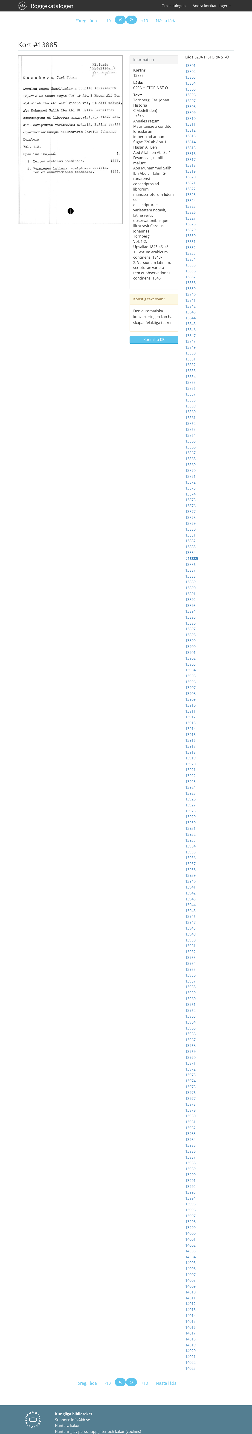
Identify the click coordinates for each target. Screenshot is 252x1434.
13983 (190, 1133)
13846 (190, 329)
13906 (190, 681)
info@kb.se (80, 1419)
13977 (190, 1098)
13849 (190, 347)
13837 (190, 277)
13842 (190, 306)
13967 (190, 1039)
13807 (190, 100)
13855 (190, 382)
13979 (190, 1110)
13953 (190, 957)
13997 (190, 1215)
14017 (190, 1333)
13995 (190, 1204)
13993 (190, 1192)
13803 (190, 77)
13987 (190, 1157)
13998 (190, 1221)
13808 (190, 106)
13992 (190, 1186)
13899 (190, 640)
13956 (190, 975)
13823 (190, 194)
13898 (190, 634)
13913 (190, 722)
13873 (190, 488)
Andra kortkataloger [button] (212, 5)
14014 (190, 1315)
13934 (190, 846)
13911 (190, 711)
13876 (190, 505)
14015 (190, 1321)
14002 (190, 1245)
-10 (108, 20)
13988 (190, 1162)
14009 (190, 1286)
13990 (190, 1174)
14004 (190, 1257)
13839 (190, 288)
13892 (190, 599)
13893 (190, 605)
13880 (190, 529)
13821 (190, 182)
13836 (190, 271)
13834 (190, 259)
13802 (190, 71)
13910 (190, 705)
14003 (190, 1251)
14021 (190, 1356)
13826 (190, 212)
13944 (190, 904)
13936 (190, 857)
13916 (190, 740)
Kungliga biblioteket (73, 1413)
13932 (190, 834)
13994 (190, 1198)
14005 (190, 1262)
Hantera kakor (67, 1425)
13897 (190, 628)
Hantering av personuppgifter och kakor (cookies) (98, 1431)
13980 (190, 1115)
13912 (190, 717)
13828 (190, 224)
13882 (190, 540)
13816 (190, 153)
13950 (190, 940)
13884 (190, 552)
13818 (190, 165)
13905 (190, 675)
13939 (190, 875)
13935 (190, 852)
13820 (190, 177)
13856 (190, 388)
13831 (190, 241)
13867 (190, 452)
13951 (190, 945)
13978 (190, 1104)
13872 (190, 482)
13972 (190, 1069)
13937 (190, 863)
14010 (190, 1292)
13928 (190, 811)
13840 (190, 294)
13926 (190, 799)
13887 (190, 570)
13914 (190, 728)
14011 (190, 1298)
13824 (190, 200)
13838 (190, 282)
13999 (190, 1227)
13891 (190, 593)
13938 (190, 869)
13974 (190, 1080)
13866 (190, 447)
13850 (190, 353)
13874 (190, 494)
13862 (190, 423)
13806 (190, 94)
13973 (190, 1074)
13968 (190, 1045)
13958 (190, 986)
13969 (190, 1051)
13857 (190, 394)
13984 (190, 1139)
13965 (190, 1028)
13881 (190, 535)
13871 (190, 476)
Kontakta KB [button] (154, 339)
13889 (190, 581)
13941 (190, 887)
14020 (190, 1350)
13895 (190, 617)
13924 (190, 787)
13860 (190, 411)
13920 (190, 764)
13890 (190, 587)
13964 (190, 1022)
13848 (190, 341)
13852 (190, 364)
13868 (190, 458)
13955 (190, 969)
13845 (190, 323)
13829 (190, 230)
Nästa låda (166, 20)
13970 (190, 1057)
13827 (190, 218)
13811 (190, 124)
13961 (190, 1004)
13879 (190, 523)
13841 (190, 300)
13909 (190, 699)
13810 (190, 118)
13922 (190, 775)
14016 (190, 1327)
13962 (190, 1010)
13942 (190, 893)
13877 (190, 511)
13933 (190, 840)
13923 (190, 781)
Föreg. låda (86, 20)
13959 (190, 992)
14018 (190, 1339)
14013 (190, 1309)
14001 (190, 1239)
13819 (190, 171)
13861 (190, 417)
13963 (190, 1016)
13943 (190, 899)
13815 (190, 147)
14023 (190, 1368)
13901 (190, 652)
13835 (190, 265)
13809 (190, 112)
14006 (190, 1268)
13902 (190, 658)
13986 (190, 1151)
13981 (190, 1121)
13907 (190, 687)
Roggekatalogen (52, 6)
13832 (190, 247)
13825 (190, 206)
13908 (190, 693)
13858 (190, 400)
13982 (190, 1127)
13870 (190, 470)
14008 (190, 1280)
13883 (190, 546)
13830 (190, 235)
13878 (190, 517)
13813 (190, 135)
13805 (190, 89)
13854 (190, 376)
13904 (190, 670)
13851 (190, 359)
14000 (190, 1233)
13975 (190, 1086)
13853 (190, 370)
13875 (190, 499)
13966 (190, 1033)
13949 (190, 934)
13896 (190, 623)
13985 (190, 1145)
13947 (190, 922)
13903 (190, 664)
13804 (190, 83)
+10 (144, 20)
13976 (190, 1092)
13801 (190, 65)
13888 (190, 576)
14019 (190, 1345)
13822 (190, 188)
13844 (190, 318)
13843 (190, 312)
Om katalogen (174, 5)
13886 (190, 564)
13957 (190, 981)
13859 (190, 406)
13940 (190, 881)
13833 (190, 253)
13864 (190, 435)
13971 (190, 1063)
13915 (190, 734)
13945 (190, 910)
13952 (190, 951)
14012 (190, 1303)
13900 (190, 646)
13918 (190, 752)
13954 (190, 963)
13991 (190, 1180)
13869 (190, 464)
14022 (190, 1362)
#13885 (191, 558)
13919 (190, 758)
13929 (190, 816)
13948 (190, 928)
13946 (190, 916)
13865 (190, 441)
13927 (190, 805)
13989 (190, 1168)
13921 (190, 769)
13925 (190, 793)
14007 (190, 1274)
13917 (190, 746)
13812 (190, 130)
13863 (190, 429)
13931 (190, 828)
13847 (190, 335)
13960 (190, 998)
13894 (190, 611)
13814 (190, 141)
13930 (190, 822)
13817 (190, 159)
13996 (190, 1210)
